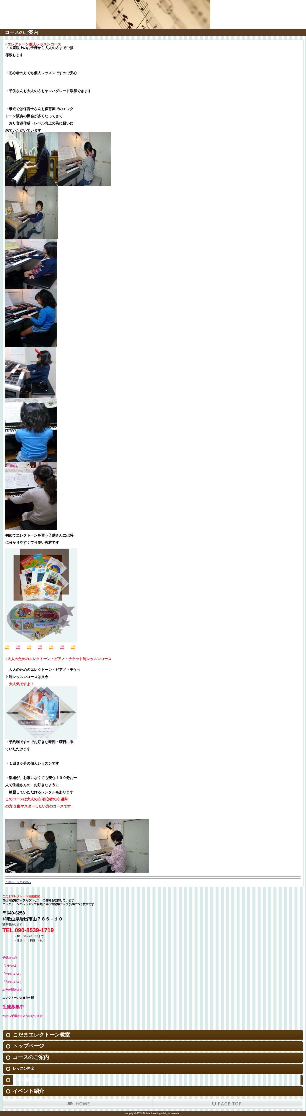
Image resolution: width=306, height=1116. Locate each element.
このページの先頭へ (18, 882)
